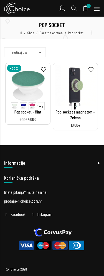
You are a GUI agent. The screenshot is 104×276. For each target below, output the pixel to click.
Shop (30, 32)
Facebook (18, 214)
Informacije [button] (14, 163)
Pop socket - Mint (27, 111)
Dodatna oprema (51, 32)
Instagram (44, 214)
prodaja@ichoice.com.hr (23, 200)
